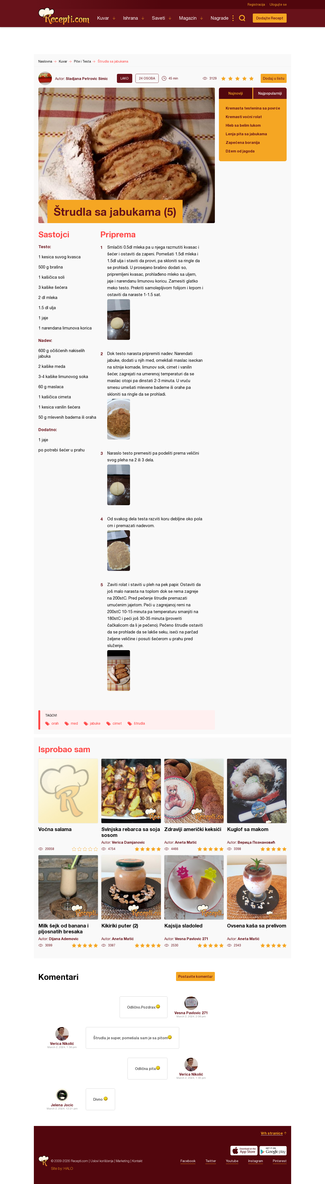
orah (55, 723)
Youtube (232, 1161)
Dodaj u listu (273, 78)
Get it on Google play (273, 1150)
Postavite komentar (195, 976)
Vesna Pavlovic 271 (191, 1013)
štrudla (139, 723)
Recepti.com (64, 16)
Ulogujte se (278, 4)
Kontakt (137, 1161)
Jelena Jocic (62, 1105)
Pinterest (280, 1161)
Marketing (123, 1161)
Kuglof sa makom (257, 805)
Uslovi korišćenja (102, 1161)
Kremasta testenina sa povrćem (253, 108)
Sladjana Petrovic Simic (87, 78)
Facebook (188, 1161)
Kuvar (103, 18)
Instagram (255, 1161)
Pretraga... (242, 18)
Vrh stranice (272, 1133)
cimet (117, 723)
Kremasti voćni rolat (244, 116)
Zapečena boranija (243, 142)
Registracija (256, 4)
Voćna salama (68, 805)
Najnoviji (235, 93)
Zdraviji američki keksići (194, 805)
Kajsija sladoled (194, 901)
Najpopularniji (270, 93)
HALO (68, 1168)
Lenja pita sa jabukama (246, 134)
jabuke (95, 723)
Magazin (188, 18)
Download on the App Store (244, 1150)
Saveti (158, 18)
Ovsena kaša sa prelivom (257, 901)
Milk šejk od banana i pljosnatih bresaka (68, 901)
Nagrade (219, 18)
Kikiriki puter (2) (131, 901)
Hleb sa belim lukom (243, 125)
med (74, 723)
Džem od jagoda (240, 151)
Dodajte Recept (269, 18)
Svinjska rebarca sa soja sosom (131, 805)
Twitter (210, 1161)
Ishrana (130, 18)
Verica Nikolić (62, 1043)
